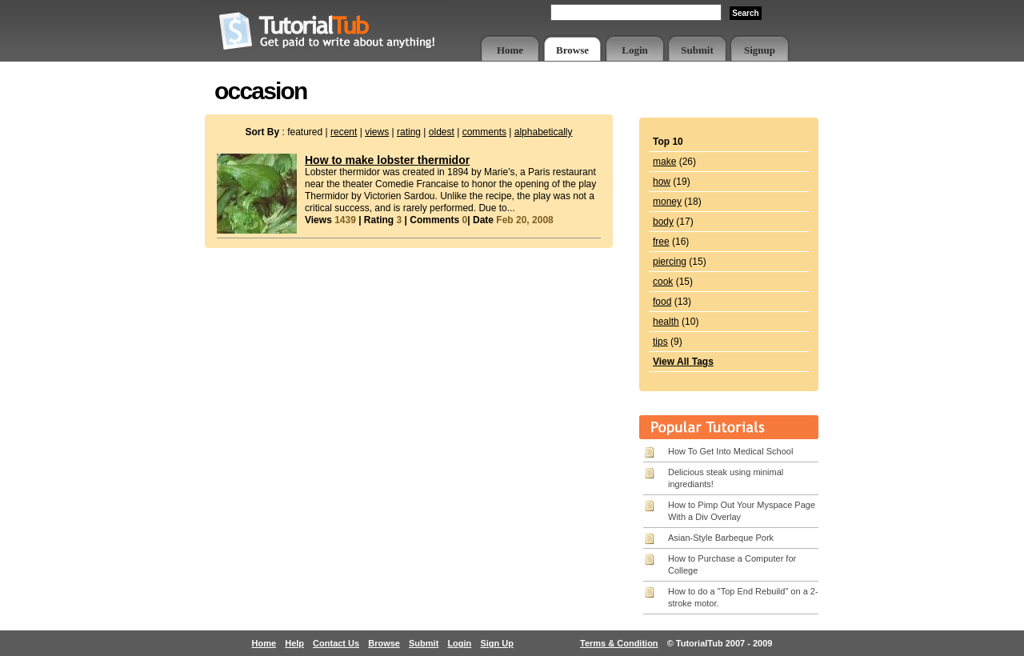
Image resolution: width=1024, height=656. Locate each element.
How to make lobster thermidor (387, 160)
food (662, 301)
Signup (759, 50)
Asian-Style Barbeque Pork (721, 537)
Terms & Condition (619, 643)
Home (510, 50)
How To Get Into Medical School (730, 451)
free (661, 241)
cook (663, 281)
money (667, 201)
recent (343, 132)
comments (484, 132)
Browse (572, 50)
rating (409, 132)
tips (660, 341)
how (661, 181)
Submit (697, 50)
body (663, 221)
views (377, 132)
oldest (441, 132)
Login (635, 50)
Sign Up (497, 643)
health (666, 321)
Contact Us (336, 643)
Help (294, 643)
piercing (669, 261)
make (664, 161)
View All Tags (683, 361)
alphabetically (543, 132)
